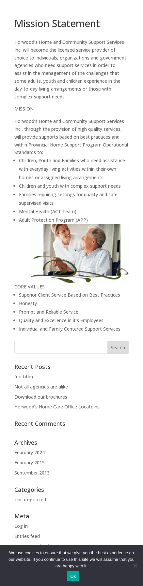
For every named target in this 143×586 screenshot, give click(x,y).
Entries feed (27, 536)
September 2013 (32, 473)
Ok (73, 576)
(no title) (23, 376)
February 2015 (29, 462)
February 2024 (29, 452)
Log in (21, 526)
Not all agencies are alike (41, 387)
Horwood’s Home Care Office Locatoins (57, 407)
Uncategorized (30, 499)
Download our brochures (40, 397)
